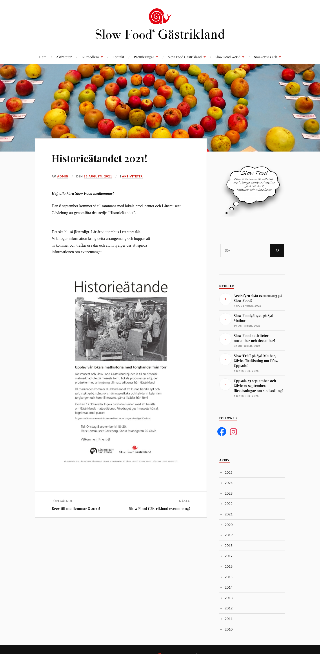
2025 (229, 472)
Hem (43, 56)
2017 (229, 556)
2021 (229, 514)
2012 (229, 608)
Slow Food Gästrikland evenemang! (159, 508)
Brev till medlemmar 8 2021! (76, 508)
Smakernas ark (265, 56)
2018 (229, 545)
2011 (229, 618)
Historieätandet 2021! (99, 158)
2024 (229, 483)
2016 (229, 566)
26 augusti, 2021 (98, 176)
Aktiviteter (64, 56)
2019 (229, 535)
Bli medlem (90, 56)
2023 (229, 493)
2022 (229, 503)
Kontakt (118, 56)
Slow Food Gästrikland (185, 56)
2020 (229, 524)
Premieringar (144, 56)
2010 (229, 629)
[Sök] (277, 250)
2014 (229, 587)
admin (62, 176)
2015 (229, 577)
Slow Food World (227, 56)
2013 (229, 598)
